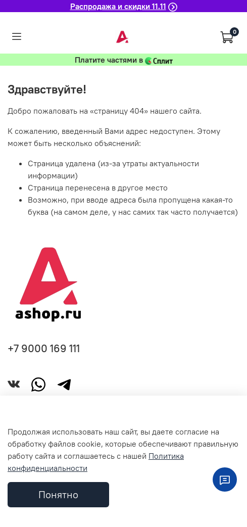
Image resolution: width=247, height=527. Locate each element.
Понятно (58, 494)
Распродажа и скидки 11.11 (118, 6)
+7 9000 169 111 (44, 348)
